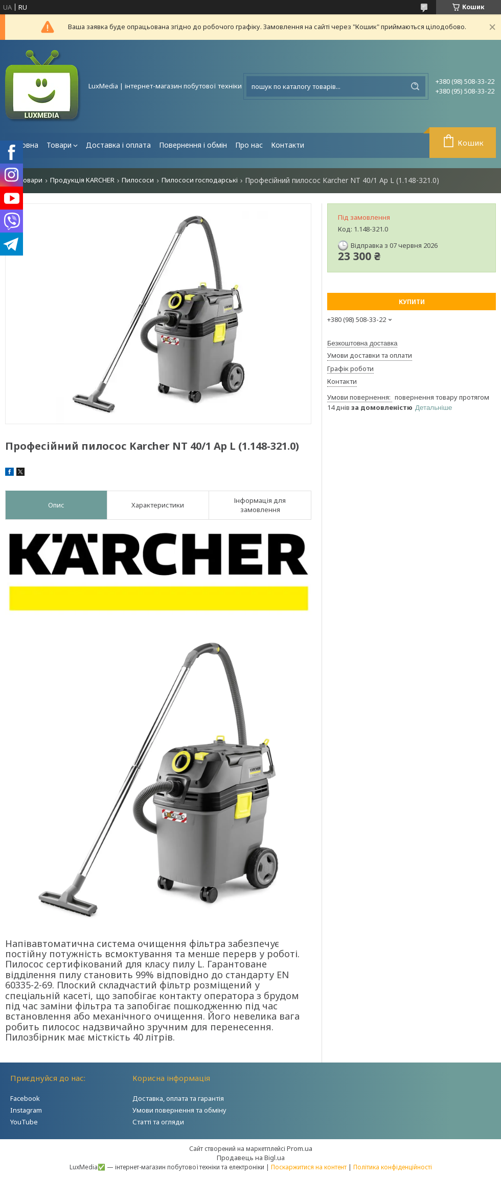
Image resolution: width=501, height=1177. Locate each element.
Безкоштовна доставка (362, 343)
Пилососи (138, 180)
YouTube (24, 1121)
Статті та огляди (158, 1121)
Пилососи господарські (200, 180)
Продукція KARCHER (82, 180)
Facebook (25, 1098)
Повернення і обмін (193, 145)
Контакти (287, 145)
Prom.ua (299, 1148)
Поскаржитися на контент (309, 1167)
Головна (23, 145)
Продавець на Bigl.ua (251, 1157)
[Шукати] (415, 86)
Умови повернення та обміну (179, 1110)
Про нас (249, 145)
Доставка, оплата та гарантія (178, 1098)
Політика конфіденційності (392, 1167)
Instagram (26, 1110)
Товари (59, 145)
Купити (412, 301)
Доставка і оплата (118, 145)
